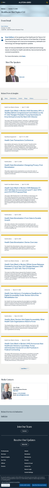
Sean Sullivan (9, 37)
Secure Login (27, 469)
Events (20, 98)
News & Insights (5, 457)
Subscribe (24, 444)
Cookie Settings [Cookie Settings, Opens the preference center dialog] (5, 485)
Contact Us (27, 466)
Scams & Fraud (28, 463)
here (23, 56)
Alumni (26, 451)
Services (3, 454)
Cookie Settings (28, 472)
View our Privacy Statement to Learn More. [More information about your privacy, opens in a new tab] (10, 482)
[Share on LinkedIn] (2, 37)
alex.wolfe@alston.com (22, 395)
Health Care (4, 416)
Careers (3, 466)
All (1, 98)
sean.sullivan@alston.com (31, 77)
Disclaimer (27, 454)
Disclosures (27, 457)
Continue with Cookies (25, 485)
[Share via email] (2, 40)
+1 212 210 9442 (21, 393)
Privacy (26, 460)
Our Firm (3, 460)
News (6, 98)
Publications (13, 98)
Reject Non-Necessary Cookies (39, 485)
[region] (24, 481)
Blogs (25, 98)
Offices (3, 463)
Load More (24, 368)
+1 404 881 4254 (29, 75)
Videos (31, 98)
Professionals (5, 451)
